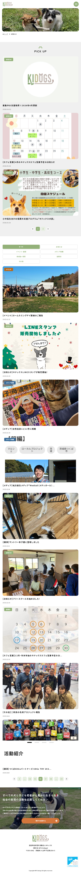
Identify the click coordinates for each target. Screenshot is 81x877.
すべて (21, 247)
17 (46, 779)
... (25, 779)
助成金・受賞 (21, 256)
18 (51, 779)
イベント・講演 (21, 252)
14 (30, 779)
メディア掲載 (59, 252)
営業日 (59, 256)
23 (61, 779)
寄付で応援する (41, 821)
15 (35, 779)
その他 (21, 261)
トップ (6, 34)
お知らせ (59, 247)
